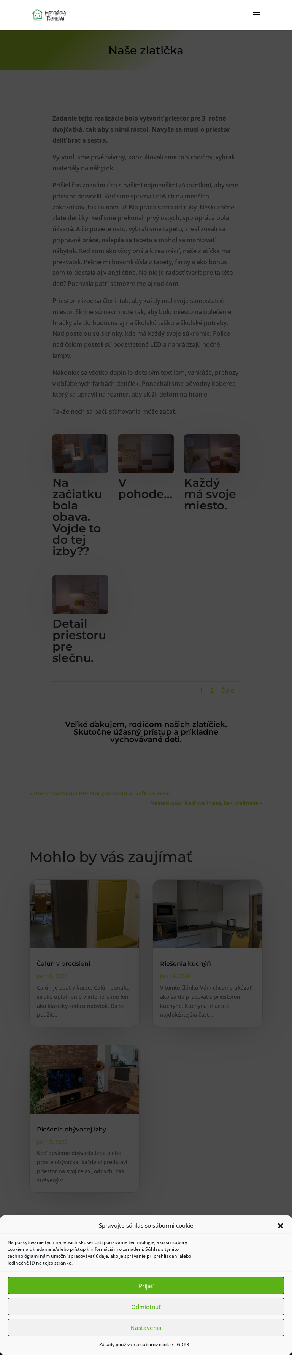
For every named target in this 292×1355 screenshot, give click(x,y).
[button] (280, 1226)
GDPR (183, 1344)
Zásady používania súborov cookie (136, 1344)
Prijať (146, 1286)
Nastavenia (146, 1327)
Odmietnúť (146, 1307)
